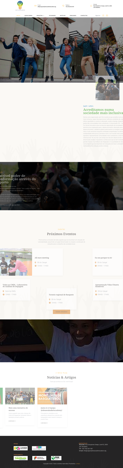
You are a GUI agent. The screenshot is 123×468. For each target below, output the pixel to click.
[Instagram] (107, 15)
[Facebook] (103, 15)
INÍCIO (18, 15)
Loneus (78, 464)
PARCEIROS (73, 15)
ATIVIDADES (52, 15)
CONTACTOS (84, 15)
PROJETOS (41, 15)
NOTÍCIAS (62, 15)
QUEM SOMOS (28, 15)
